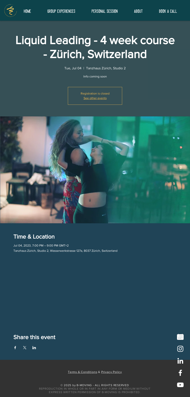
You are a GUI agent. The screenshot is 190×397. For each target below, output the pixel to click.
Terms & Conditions (82, 372)
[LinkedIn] (180, 361)
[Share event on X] (25, 347)
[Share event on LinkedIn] (34, 347)
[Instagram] (180, 349)
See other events (95, 98)
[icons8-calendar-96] (180, 337)
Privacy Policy (111, 372)
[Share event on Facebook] (15, 347)
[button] (138, 10)
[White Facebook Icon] (180, 373)
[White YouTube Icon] (180, 385)
